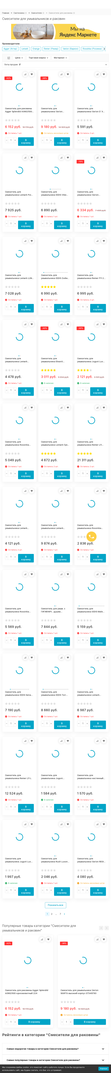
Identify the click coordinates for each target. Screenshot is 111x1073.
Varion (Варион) (70, 49)
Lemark (25, 49)
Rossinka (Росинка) (92, 49)
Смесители (36, 13)
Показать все (55, 905)
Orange (36, 49)
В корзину (26, 141)
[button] (104, 49)
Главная (5, 13)
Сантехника (19, 13)
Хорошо (103, 1069)
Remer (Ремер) (51, 49)
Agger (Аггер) (10, 49)
